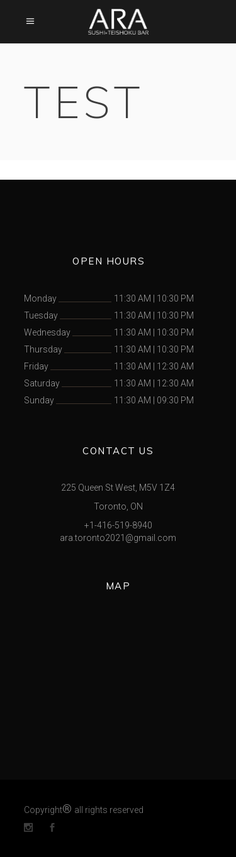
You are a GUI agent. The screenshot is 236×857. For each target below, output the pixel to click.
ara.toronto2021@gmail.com (118, 538)
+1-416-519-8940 (118, 525)
